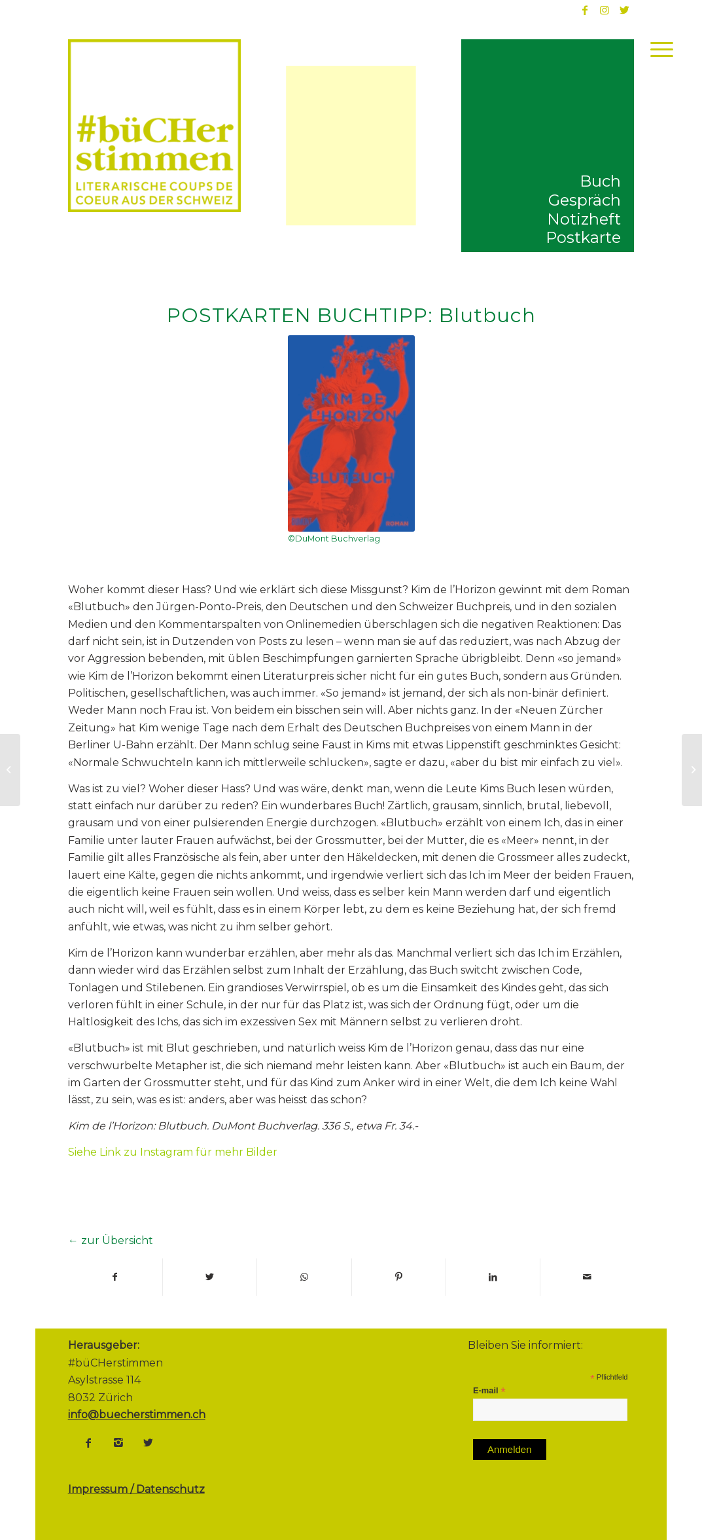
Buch (600, 181)
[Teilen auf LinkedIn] (493, 1276)
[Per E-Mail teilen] (587, 1276)
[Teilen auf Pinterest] (399, 1276)
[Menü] (657, 49)
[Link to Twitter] (624, 10)
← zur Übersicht (110, 1240)
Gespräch (584, 200)
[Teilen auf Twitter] (209, 1276)
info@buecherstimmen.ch (136, 1414)
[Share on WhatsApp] (304, 1276)
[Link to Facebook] (585, 10)
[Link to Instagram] (604, 10)
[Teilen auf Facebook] (115, 1276)
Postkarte (583, 237)
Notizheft (584, 219)
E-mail (489, 1391)
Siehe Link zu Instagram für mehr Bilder (172, 1152)
